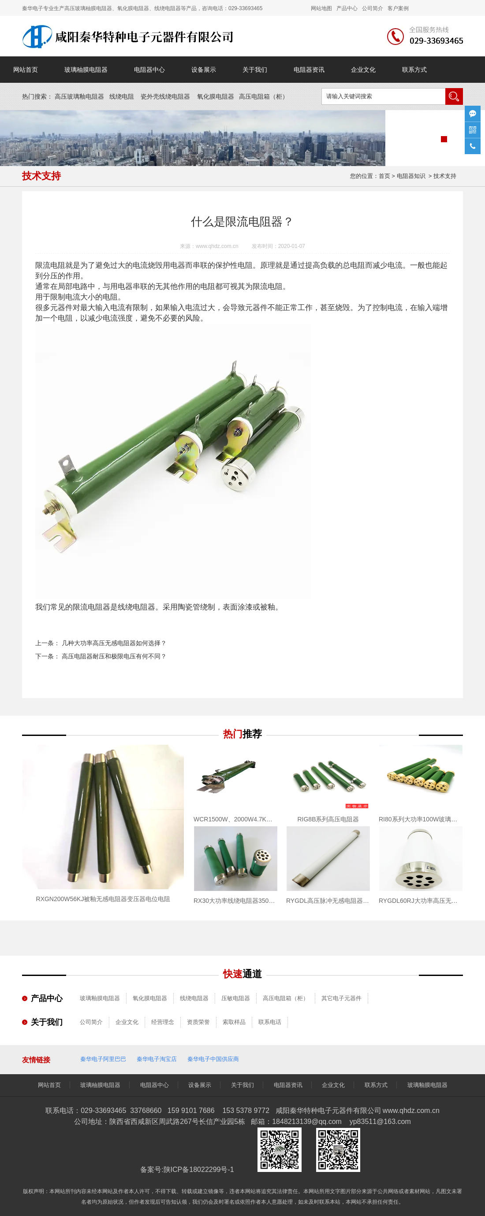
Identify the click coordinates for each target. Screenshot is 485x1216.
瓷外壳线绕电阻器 (165, 96)
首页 (384, 176)
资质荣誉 (198, 1022)
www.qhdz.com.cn (217, 246)
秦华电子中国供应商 (213, 1059)
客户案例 (398, 8)
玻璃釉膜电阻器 (100, 998)
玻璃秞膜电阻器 (86, 69)
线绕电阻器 (194, 998)
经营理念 (162, 1022)
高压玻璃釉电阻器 (79, 96)
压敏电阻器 (235, 998)
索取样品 (234, 1022)
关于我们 (254, 69)
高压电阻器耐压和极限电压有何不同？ (113, 656)
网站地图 (321, 8)
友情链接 (36, 1060)
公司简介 (91, 1022)
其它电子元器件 (341, 998)
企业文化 (363, 69)
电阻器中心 (149, 69)
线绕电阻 (121, 96)
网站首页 (25, 69)
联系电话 (269, 1022)
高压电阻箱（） (263, 96)
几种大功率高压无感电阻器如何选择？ (113, 643)
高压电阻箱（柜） (286, 998)
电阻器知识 (411, 176)
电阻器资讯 (309, 69)
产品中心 (347, 8)
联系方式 (414, 69)
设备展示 (203, 69)
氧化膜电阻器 (215, 96)
